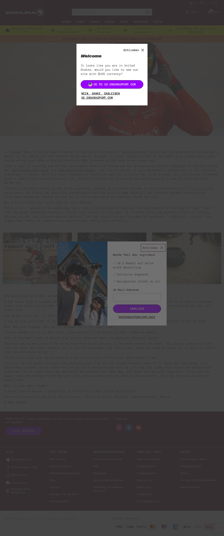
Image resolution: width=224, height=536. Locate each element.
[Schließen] (134, 50)
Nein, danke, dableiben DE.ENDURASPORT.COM (100, 95)
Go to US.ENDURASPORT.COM (112, 84)
